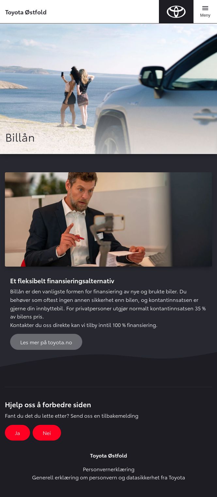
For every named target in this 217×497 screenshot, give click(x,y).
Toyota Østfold (26, 12)
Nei (47, 432)
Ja (17, 432)
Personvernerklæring (108, 469)
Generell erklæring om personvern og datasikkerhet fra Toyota (108, 477)
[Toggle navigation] (205, 12)
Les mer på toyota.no (46, 342)
